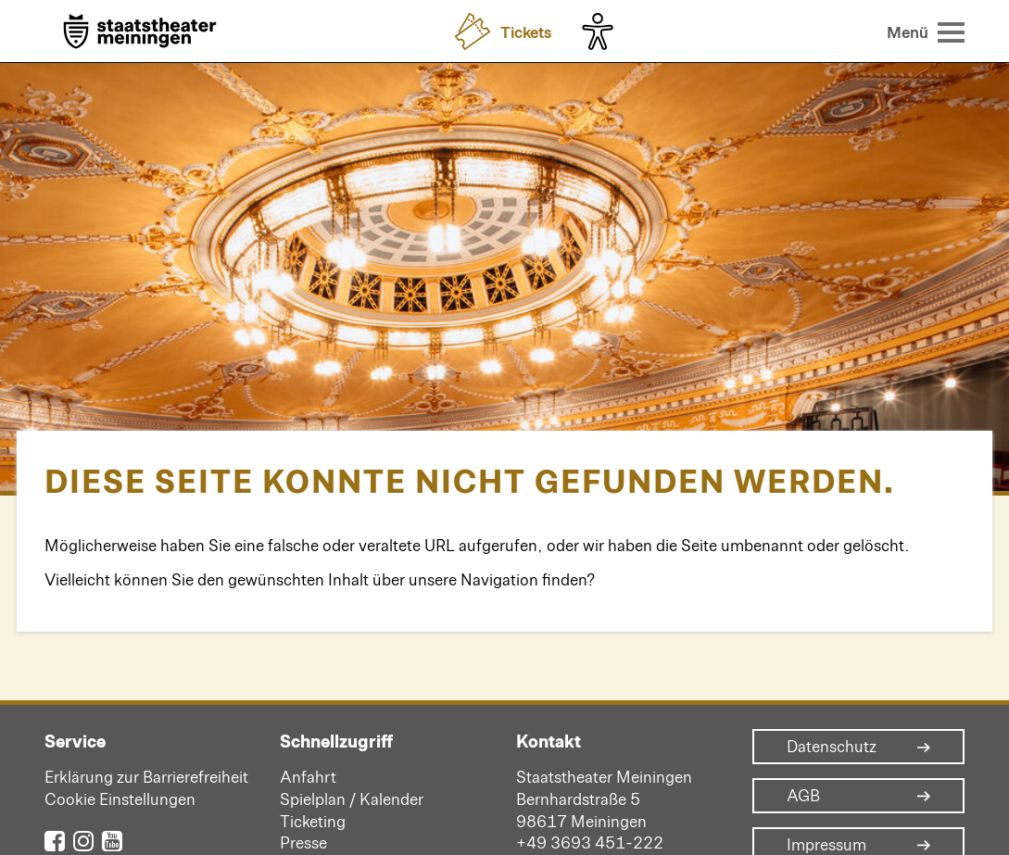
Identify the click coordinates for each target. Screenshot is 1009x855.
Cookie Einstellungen (119, 798)
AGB (803, 796)
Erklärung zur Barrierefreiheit (146, 776)
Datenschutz (832, 747)
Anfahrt (308, 776)
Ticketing (313, 821)
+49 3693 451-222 (589, 842)
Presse (303, 842)
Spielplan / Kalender (351, 798)
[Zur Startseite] (139, 33)
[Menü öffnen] (926, 31)
